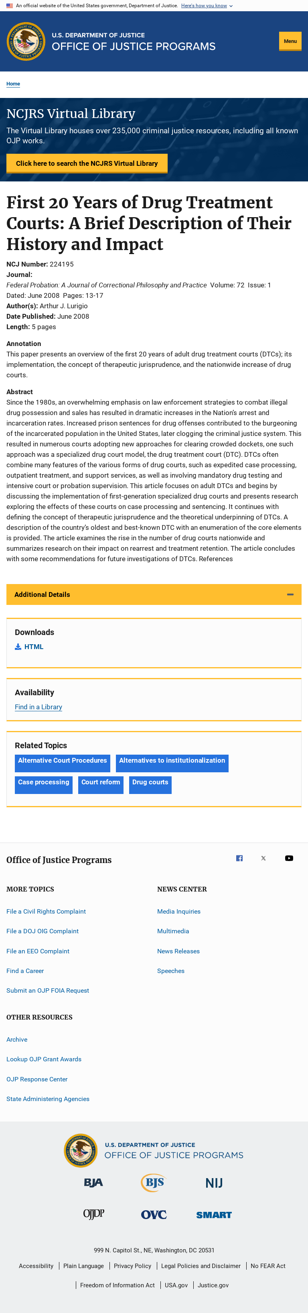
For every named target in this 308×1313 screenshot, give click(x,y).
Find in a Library (38, 707)
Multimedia (173, 931)
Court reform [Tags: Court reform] (101, 782)
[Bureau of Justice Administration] (93, 1189)
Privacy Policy (132, 1266)
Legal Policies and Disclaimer (201, 1266)
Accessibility (36, 1266)
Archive (16, 1039)
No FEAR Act (268, 1266)
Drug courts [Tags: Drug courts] (150, 782)
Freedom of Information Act (117, 1285)
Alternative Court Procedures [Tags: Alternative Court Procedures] (62, 760)
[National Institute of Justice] (214, 1189)
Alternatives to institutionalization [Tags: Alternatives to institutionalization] (172, 760)
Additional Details (42, 594)
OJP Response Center (36, 1079)
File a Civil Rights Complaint (46, 911)
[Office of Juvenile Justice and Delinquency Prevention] (93, 1221)
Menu (290, 41)
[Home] (133, 41)
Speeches (170, 971)
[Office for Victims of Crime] (154, 1220)
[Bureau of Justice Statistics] (154, 1194)
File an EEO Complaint (37, 951)
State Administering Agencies (47, 1099)
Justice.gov (213, 1285)
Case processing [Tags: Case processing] (43, 782)
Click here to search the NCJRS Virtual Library (87, 163)
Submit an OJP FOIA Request (47, 990)
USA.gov (176, 1285)
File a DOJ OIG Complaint (42, 931)
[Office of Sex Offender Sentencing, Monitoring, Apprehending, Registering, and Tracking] (214, 1220)
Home (13, 84)
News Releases (178, 951)
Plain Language (83, 1266)
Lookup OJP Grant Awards (43, 1059)
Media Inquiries (179, 911)
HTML (33, 647)
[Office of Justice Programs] (26, 41)
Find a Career (25, 971)
